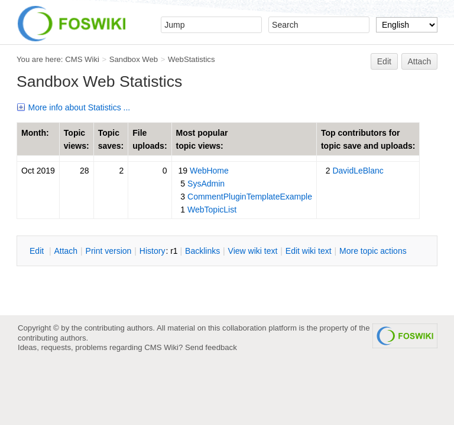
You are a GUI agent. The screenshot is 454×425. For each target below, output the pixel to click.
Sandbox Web (133, 59)
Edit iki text (309, 251)
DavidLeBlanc (357, 170)
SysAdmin (206, 183)
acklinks (202, 251)
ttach (65, 251)
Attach (420, 61)
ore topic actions (373, 251)
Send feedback (211, 347)
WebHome (209, 170)
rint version (109, 251)
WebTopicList (211, 209)
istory (153, 251)
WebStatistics (191, 59)
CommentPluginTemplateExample (249, 196)
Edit (384, 61)
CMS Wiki (82, 59)
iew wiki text (253, 251)
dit (38, 251)
